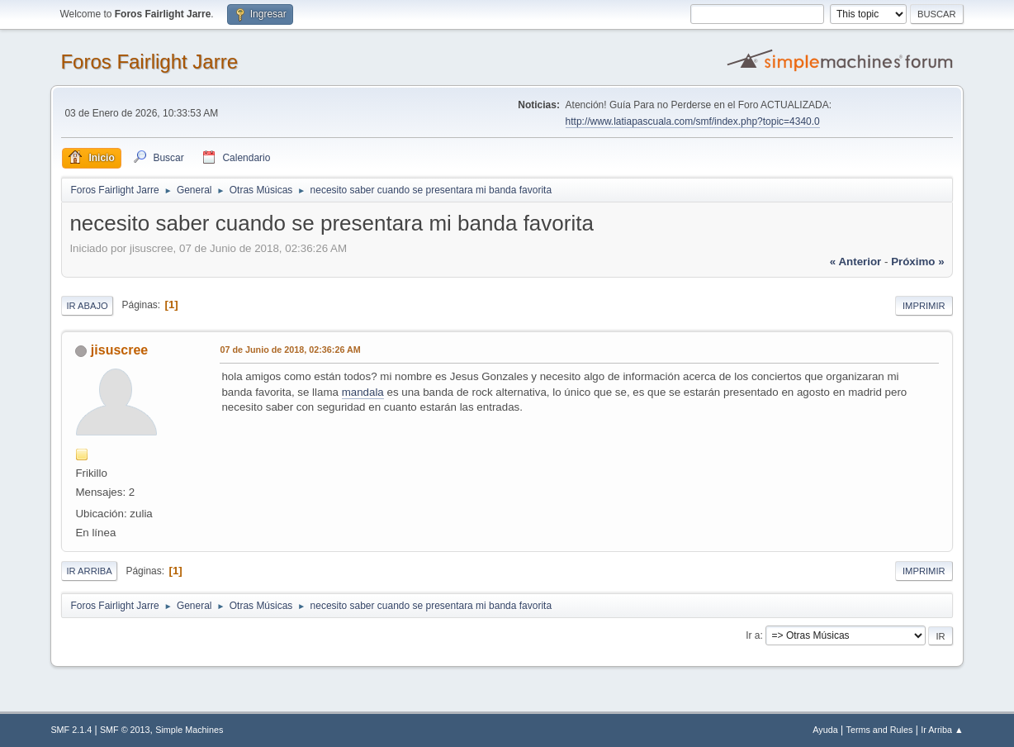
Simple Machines (189, 730)
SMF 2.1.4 (71, 730)
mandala (363, 392)
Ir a (753, 635)
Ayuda (825, 730)
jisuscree (119, 350)
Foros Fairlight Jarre (149, 61)
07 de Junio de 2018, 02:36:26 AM (290, 349)
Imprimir (924, 306)
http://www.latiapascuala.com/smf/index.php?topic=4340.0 (693, 121)
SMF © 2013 (125, 730)
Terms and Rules (879, 730)
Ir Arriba (88, 571)
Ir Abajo (86, 306)
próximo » (917, 261)
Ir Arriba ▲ (942, 730)
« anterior (855, 261)
